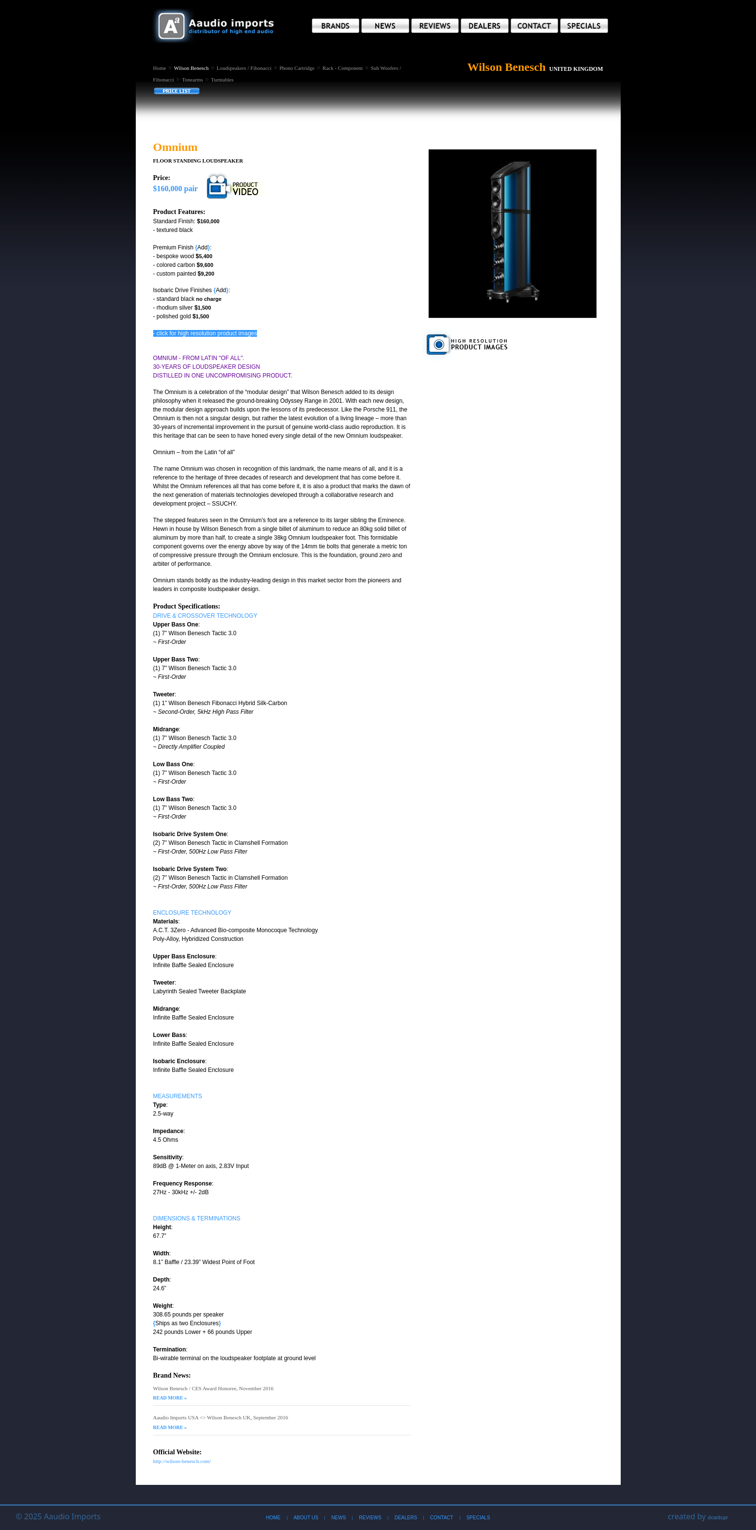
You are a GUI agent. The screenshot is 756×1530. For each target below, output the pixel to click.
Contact (441, 1517)
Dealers (405, 1517)
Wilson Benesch (191, 68)
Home (159, 68)
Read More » (170, 1397)
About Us (305, 1517)
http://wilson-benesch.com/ (182, 1461)
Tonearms (192, 79)
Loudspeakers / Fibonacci (244, 68)
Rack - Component (342, 68)
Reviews (370, 1517)
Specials (478, 1517)
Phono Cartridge (296, 68)
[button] (336, 26)
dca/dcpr (718, 1517)
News (338, 1517)
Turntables (222, 79)
